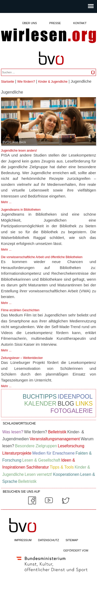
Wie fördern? (26, 81)
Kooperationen (66, 474)
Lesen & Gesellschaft (41, 460)
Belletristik (57, 432)
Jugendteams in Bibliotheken (21, 209)
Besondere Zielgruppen (36, 446)
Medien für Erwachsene (53, 453)
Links (84, 403)
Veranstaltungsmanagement (54, 439)
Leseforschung (71, 446)
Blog (66, 403)
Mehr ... (6, 202)
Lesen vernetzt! (38, 474)
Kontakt (79, 23)
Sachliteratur (37, 467)
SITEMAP (71, 540)
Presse (55, 23)
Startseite (7, 81)
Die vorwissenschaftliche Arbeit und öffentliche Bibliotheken (42, 257)
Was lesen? (12, 432)
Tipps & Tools (62, 467)
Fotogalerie (71, 410)
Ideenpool (75, 396)
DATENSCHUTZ (48, 540)
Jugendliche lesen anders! (19, 150)
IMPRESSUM (23, 540)
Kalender (40, 403)
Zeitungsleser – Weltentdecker (22, 358)
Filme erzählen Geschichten (20, 310)
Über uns (29, 23)
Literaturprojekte (17, 453)
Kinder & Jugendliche (53, 81)
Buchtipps (40, 396)
